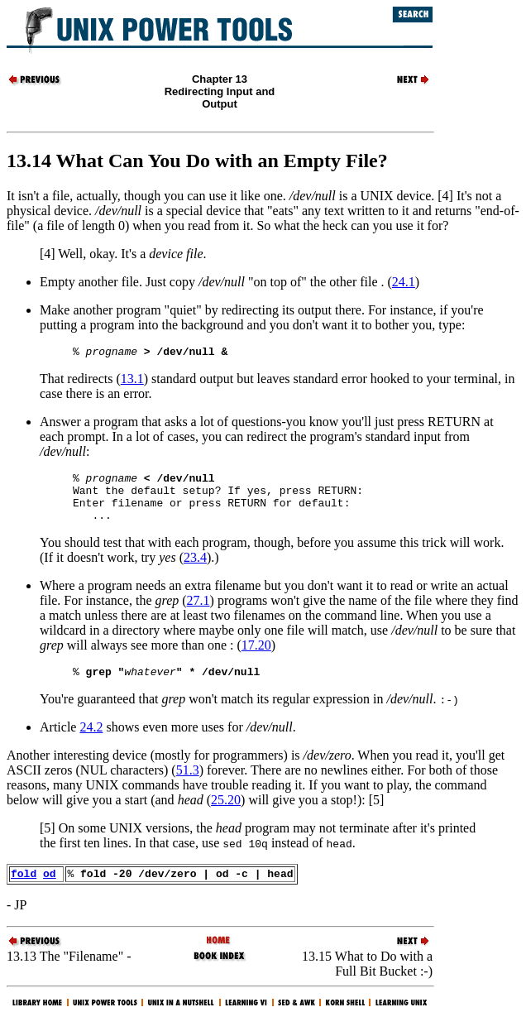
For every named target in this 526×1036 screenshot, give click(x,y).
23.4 (195, 570)
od (49, 890)
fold (23, 890)
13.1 (132, 381)
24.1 (403, 282)
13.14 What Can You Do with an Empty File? (197, 160)
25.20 (226, 815)
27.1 (198, 613)
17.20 (256, 657)
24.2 (91, 742)
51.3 (187, 785)
